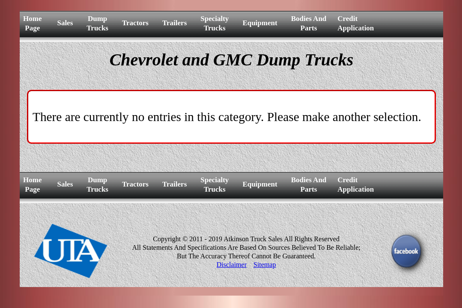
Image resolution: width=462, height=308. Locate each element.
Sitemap (264, 264)
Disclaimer (232, 264)
